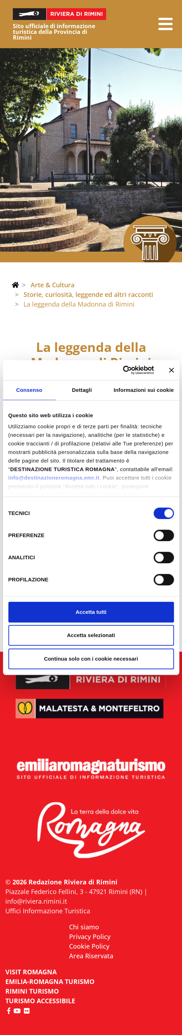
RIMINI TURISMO (32, 991)
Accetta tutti (91, 612)
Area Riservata (91, 955)
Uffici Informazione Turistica (47, 911)
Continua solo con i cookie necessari (91, 659)
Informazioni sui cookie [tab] (144, 390)
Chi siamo (84, 927)
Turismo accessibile (40, 1000)
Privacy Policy (89, 936)
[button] (165, 24)
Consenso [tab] (29, 390)
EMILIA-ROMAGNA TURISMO (49, 981)
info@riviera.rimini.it (36, 901)
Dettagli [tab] (82, 390)
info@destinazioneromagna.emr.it (53, 478)
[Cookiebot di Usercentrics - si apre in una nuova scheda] (123, 370)
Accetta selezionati (91, 635)
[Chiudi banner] (171, 370)
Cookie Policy (89, 946)
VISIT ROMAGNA (31, 972)
